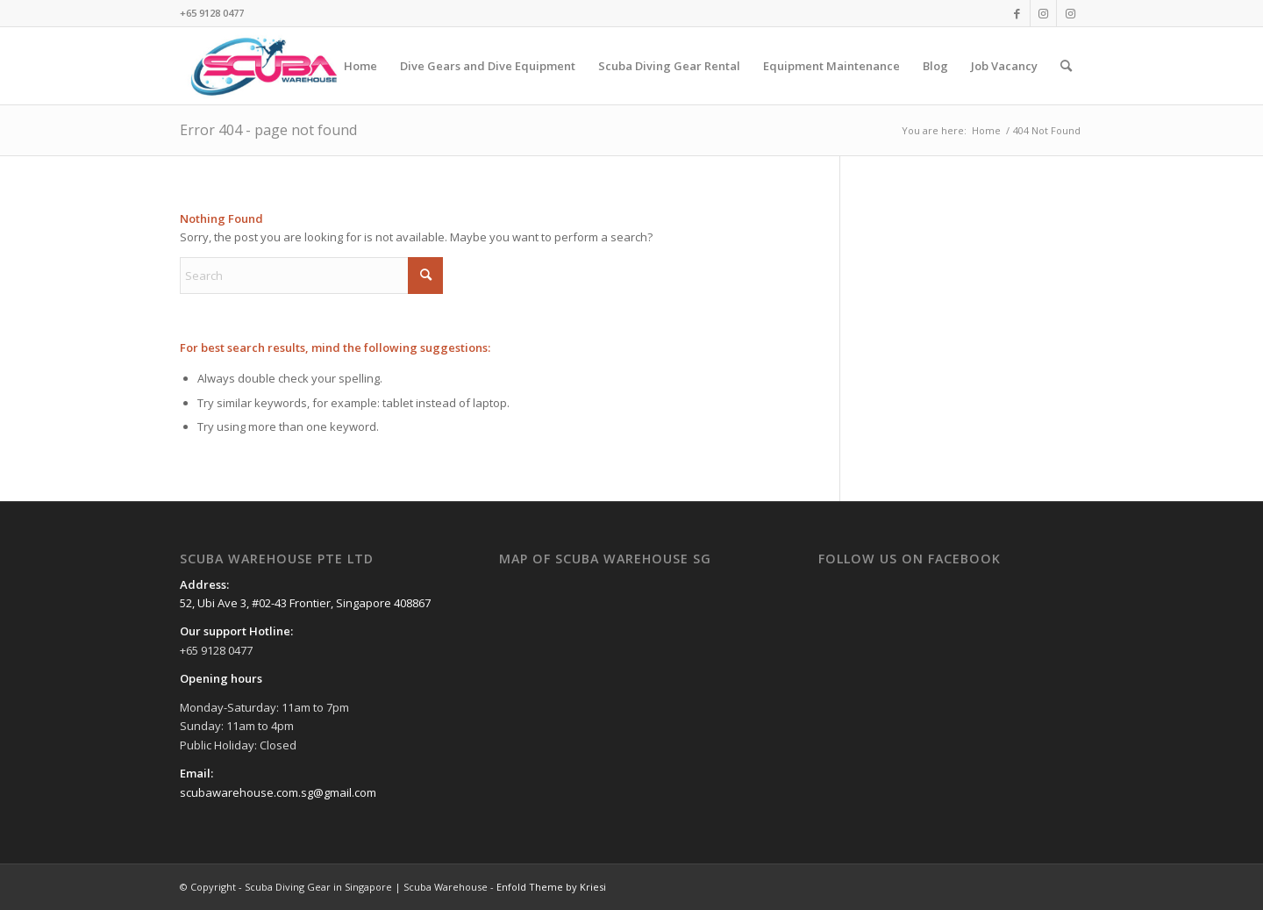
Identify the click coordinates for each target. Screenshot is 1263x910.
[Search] (1066, 65)
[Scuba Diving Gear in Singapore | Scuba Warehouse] (263, 65)
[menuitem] (360, 65)
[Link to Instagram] (1043, 13)
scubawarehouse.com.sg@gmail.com (278, 792)
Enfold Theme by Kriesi (551, 886)
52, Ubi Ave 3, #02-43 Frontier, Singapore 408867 (305, 603)
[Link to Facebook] (1017, 13)
